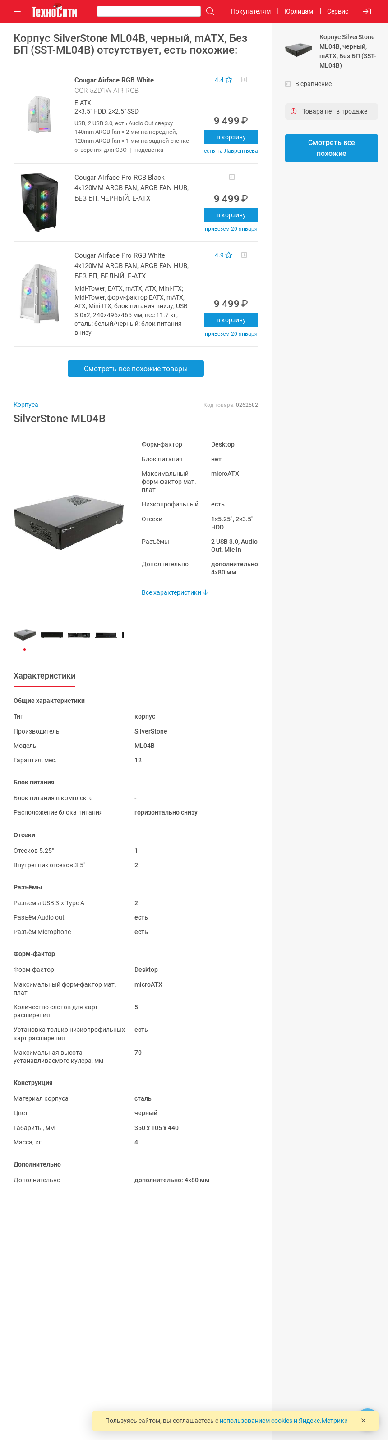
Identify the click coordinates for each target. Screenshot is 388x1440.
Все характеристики (175, 592)
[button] (64, 522)
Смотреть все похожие (331, 148)
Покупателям (251, 11)
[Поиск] (208, 11)
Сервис (337, 11)
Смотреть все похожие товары (136, 369)
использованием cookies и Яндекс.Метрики (284, 1420)
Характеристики (44, 675)
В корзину (231, 137)
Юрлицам (299, 11)
